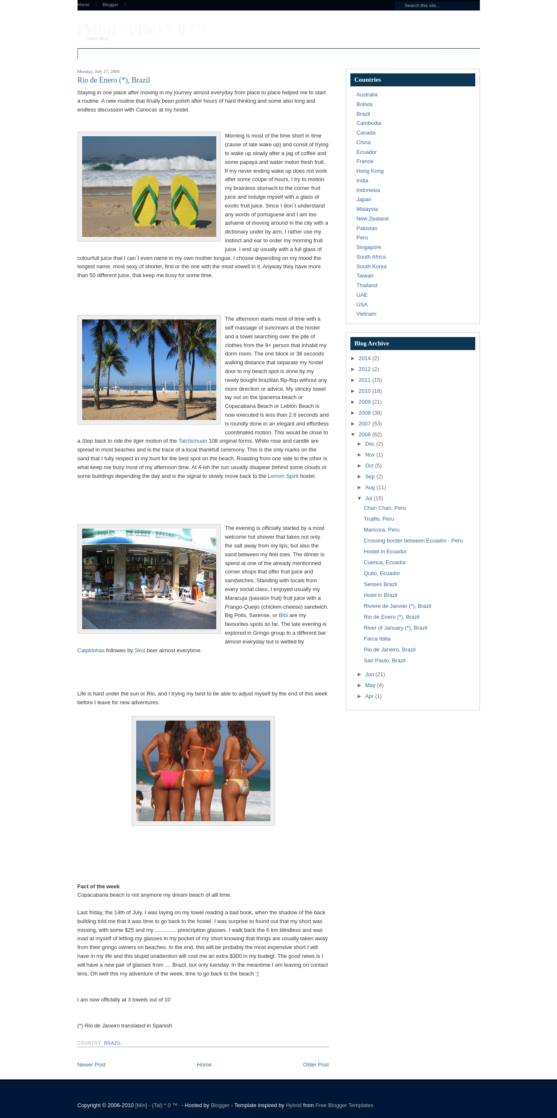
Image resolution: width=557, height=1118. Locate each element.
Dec (370, 444)
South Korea (372, 266)
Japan (364, 199)
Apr (370, 696)
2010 (366, 391)
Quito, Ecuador (382, 573)
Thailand (367, 285)
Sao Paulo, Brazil (385, 660)
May (371, 685)
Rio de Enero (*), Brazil (392, 617)
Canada (366, 133)
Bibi (283, 615)
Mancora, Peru (381, 530)
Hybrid (294, 1105)
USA (362, 304)
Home (84, 5)
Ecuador (367, 152)
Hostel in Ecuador (385, 551)
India (362, 180)
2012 (366, 369)
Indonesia (368, 190)
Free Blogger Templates (344, 1105)
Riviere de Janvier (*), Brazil (397, 606)
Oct (370, 465)
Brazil (113, 1043)
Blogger (111, 5)
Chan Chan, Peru (385, 508)
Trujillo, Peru (379, 519)
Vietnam (366, 314)
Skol (140, 650)
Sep (370, 476)
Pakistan (367, 228)
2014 (366, 358)
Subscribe (457, 54)
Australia (367, 94)
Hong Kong (370, 171)
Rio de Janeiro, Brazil (390, 649)
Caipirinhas (91, 650)
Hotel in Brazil (380, 595)
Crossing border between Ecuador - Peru (413, 540)
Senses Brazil (380, 584)
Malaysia (367, 209)
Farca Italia (377, 639)
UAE (362, 295)
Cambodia (369, 123)
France (365, 161)
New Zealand (373, 218)
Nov (370, 454)
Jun (370, 674)
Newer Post (92, 1064)
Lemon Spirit (283, 476)
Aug (370, 487)
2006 (366, 434)
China (364, 142)
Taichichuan (193, 441)
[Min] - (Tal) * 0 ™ (142, 29)
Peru (362, 237)
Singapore (369, 247)
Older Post (316, 1064)
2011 (366, 380)
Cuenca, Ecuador (385, 562)
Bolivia (365, 104)
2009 (366, 402)
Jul (369, 498)
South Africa (371, 257)
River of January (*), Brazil (395, 628)
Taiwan (365, 275)
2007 (366, 423)
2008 (366, 413)
